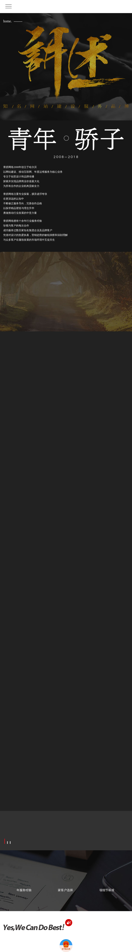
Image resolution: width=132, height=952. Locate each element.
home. (7, 21)
